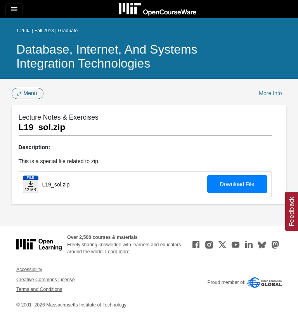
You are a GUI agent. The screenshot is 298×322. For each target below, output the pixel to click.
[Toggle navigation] (14, 9)
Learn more (117, 251)
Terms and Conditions (39, 289)
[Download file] (30, 184)
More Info (270, 93)
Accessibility (29, 269)
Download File (237, 184)
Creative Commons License (45, 279)
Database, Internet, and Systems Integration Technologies (106, 56)
